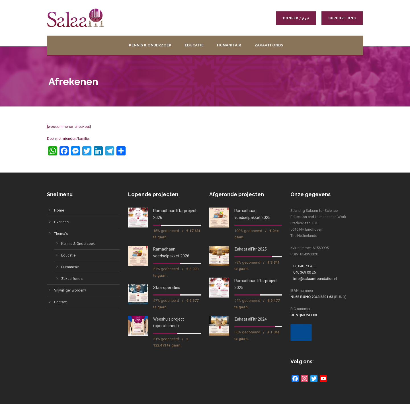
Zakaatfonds (269, 45)
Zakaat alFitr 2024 (250, 319)
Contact (60, 302)
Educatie (194, 45)
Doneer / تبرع (296, 18)
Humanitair (229, 45)
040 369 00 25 (304, 272)
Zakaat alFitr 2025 (250, 249)
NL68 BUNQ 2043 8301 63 (311, 297)
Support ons (342, 18)
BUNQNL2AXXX (303, 315)
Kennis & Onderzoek (150, 45)
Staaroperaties (166, 287)
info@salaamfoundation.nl (315, 278)
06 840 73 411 (304, 266)
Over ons (61, 222)
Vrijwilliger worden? (70, 290)
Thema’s (61, 233)
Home (59, 210)
